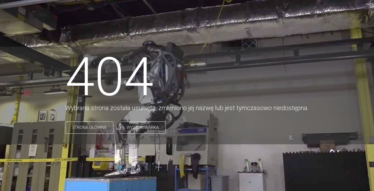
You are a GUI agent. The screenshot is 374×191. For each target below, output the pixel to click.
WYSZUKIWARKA (143, 127)
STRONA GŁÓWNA (89, 127)
